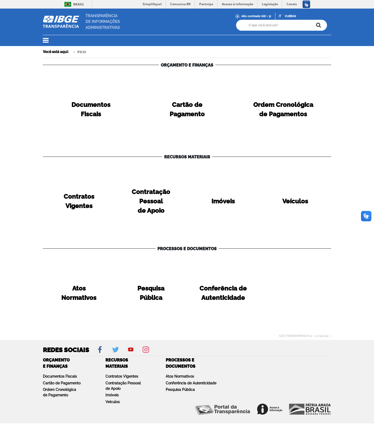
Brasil (73, 4)
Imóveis (112, 395)
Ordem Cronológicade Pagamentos (283, 109)
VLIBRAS (290, 16)
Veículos (112, 402)
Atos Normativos (180, 376)
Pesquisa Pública (180, 390)
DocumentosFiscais (90, 109)
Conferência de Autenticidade (191, 383)
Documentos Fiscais (60, 376)
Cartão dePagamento (187, 109)
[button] (49, 40)
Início (81, 52)
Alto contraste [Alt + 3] (256, 16)
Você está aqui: (56, 52)
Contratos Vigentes (121, 376)
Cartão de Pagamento (62, 383)
